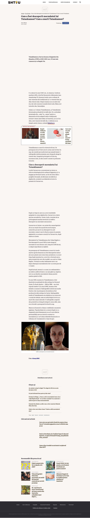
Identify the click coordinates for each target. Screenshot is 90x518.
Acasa (22, 13)
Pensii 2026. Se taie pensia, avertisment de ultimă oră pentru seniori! (62, 466)
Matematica (63, 505)
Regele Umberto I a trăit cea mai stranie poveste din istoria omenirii (43, 136)
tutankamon (46, 415)
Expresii (55, 505)
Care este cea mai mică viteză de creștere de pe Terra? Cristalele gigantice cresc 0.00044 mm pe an (53, 424)
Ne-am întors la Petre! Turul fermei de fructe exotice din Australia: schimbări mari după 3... (38, 492)
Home (44, 2)
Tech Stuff (71, 505)
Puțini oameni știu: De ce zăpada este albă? (38, 465)
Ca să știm (27, 13)
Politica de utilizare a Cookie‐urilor (41, 508)
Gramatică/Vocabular (45, 505)
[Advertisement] (45, 77)
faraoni (36, 415)
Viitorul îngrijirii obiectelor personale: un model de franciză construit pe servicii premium (38, 478)
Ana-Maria (24, 22)
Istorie (18, 505)
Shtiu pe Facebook (65, 2)
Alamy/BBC (36, 359)
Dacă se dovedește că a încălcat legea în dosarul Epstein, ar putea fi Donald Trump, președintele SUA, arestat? (53, 436)
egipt (33, 415)
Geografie (35, 505)
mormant (41, 415)
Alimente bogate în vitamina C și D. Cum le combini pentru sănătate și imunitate (62, 477)
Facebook (65, 23)
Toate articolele (53, 2)
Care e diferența (26, 505)
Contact (75, 2)
